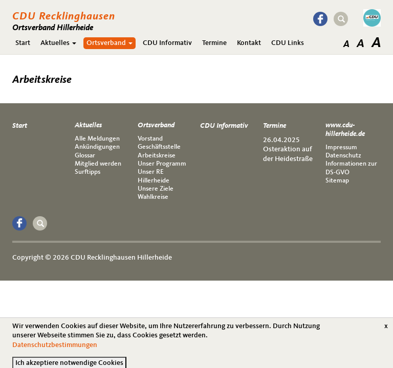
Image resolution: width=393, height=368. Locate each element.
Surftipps (87, 172)
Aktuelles (58, 43)
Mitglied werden (98, 163)
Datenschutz (343, 155)
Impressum (341, 147)
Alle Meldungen (97, 138)
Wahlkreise (153, 197)
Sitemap (337, 180)
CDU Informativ (167, 43)
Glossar (85, 155)
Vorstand (150, 138)
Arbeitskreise (157, 155)
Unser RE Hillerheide (153, 176)
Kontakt (249, 43)
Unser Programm (162, 163)
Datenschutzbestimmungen (54, 349)
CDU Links (287, 43)
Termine (214, 43)
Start (22, 43)
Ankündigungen (97, 147)
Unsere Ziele (155, 189)
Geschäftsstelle (159, 147)
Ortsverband (109, 43)
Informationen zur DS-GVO (351, 167)
